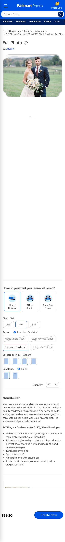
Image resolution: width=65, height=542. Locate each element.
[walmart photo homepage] (29, 5)
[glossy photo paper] (42, 338)
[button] (26, 43)
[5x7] (21, 324)
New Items (21, 21)
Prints (57, 21)
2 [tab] (34, 116)
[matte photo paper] (15, 338)
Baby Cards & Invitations (35, 31)
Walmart (10, 49)
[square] (6, 361)
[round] (15, 361)
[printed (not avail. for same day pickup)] (15, 375)
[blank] (6, 375)
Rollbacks (7, 21)
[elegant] (24, 361)
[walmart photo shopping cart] (56, 5)
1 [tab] (29, 116)
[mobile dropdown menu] (5, 5)
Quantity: (38, 384)
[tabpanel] (32, 75)
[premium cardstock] (16, 347)
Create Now (49, 515)
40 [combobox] (49, 384)
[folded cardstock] (42, 347)
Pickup (47, 21)
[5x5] (34, 324)
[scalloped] (33, 361)
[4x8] (8, 324)
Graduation (35, 21)
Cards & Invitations (12, 31)
